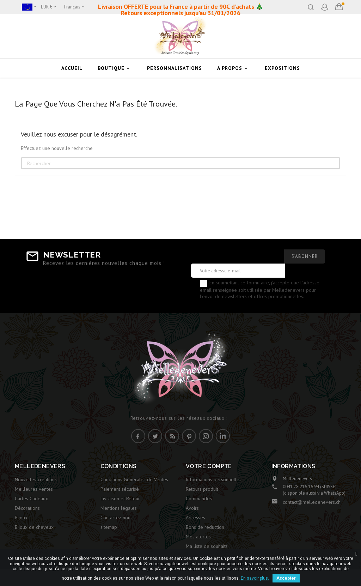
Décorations (27, 508)
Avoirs (192, 508)
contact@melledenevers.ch (312, 502)
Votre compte (209, 466)
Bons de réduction (205, 527)
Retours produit (202, 489)
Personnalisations (174, 68)
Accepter (286, 578)
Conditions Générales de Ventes (134, 479)
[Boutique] (29, 7)
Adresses (195, 517)
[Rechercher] (180, 163)
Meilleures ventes (34, 489)
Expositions (282, 68)
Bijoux (21, 517)
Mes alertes (198, 536)
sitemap (108, 527)
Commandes (199, 498)
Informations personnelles (213, 479)
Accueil (71, 68)
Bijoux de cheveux (34, 527)
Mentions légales (118, 508)
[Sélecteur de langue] (74, 7)
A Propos (233, 68)
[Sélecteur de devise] (49, 7)
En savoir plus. (255, 578)
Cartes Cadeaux (31, 498)
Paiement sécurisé (119, 489)
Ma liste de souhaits (207, 546)
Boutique (115, 68)
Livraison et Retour (120, 498)
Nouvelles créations (36, 479)
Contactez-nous (116, 517)
